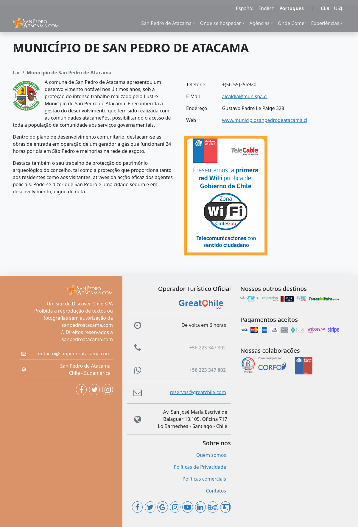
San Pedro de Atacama (166, 23)
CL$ (325, 8)
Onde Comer (292, 23)
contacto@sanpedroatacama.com (72, 353)
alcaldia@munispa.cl (244, 96)
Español (244, 8)
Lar (16, 72)
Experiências (325, 23)
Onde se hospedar (220, 23)
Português (291, 8)
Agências (259, 23)
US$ (338, 8)
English (266, 8)
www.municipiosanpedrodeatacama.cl (264, 120)
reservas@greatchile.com (198, 392)
